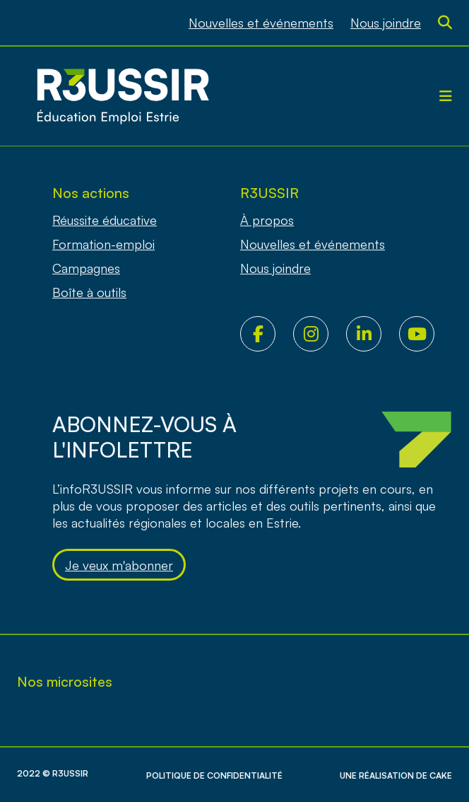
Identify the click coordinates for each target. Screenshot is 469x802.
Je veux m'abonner (119, 565)
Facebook (266, 333)
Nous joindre (385, 22)
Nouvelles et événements (261, 22)
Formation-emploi (103, 244)
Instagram (319, 333)
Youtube (425, 333)
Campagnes (86, 268)
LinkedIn (372, 333)
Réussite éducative (104, 220)
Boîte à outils (89, 292)
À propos (267, 220)
